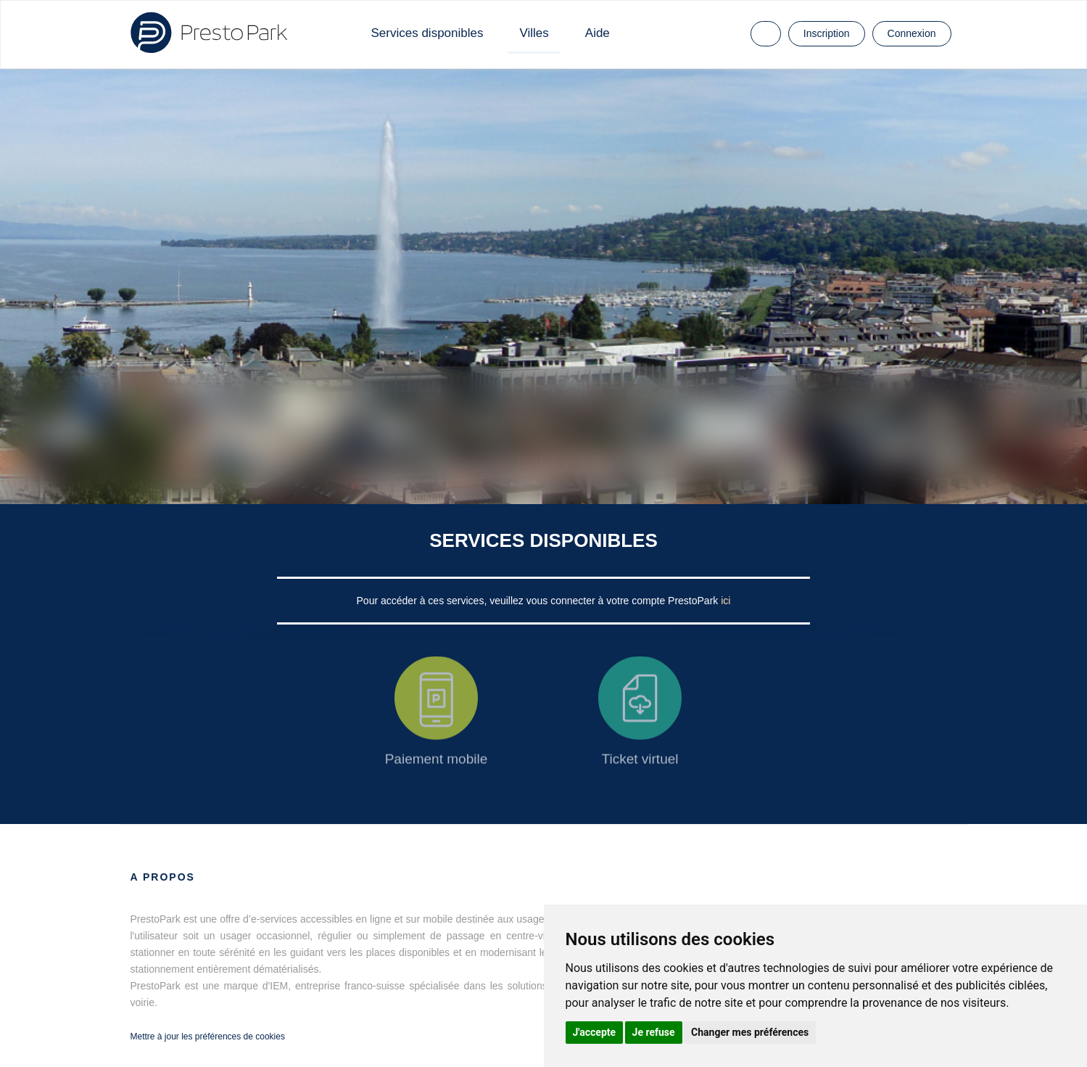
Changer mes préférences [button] (750, 1032)
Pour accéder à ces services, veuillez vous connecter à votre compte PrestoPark (539, 600)
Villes (533, 33)
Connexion (912, 33)
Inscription (826, 33)
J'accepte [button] (594, 1032)
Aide (597, 33)
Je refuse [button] (653, 1032)
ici (725, 600)
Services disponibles (427, 33)
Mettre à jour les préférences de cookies (208, 1036)
